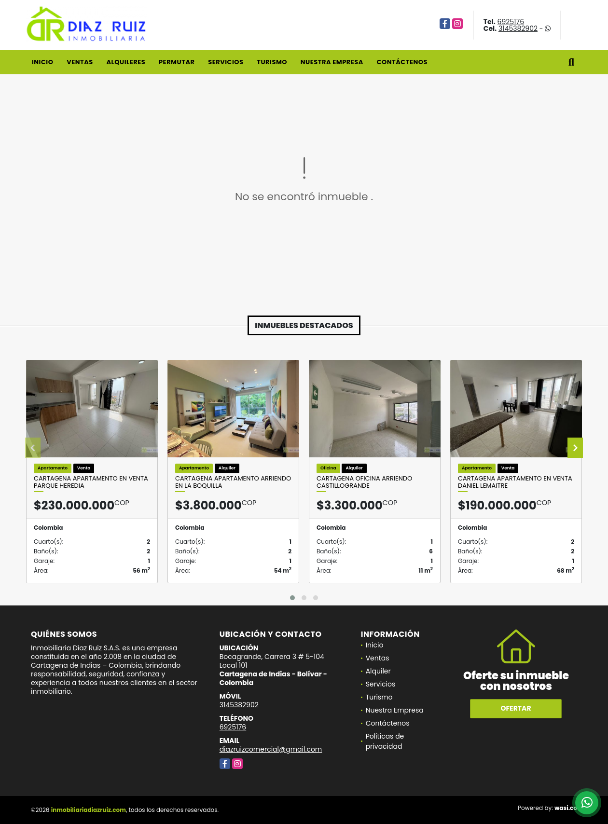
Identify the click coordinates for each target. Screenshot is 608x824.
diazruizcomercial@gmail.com (271, 749)
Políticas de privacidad (385, 741)
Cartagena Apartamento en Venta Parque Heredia (91, 482)
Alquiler (378, 671)
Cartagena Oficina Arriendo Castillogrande (364, 482)
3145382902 (518, 28)
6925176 (511, 22)
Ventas (80, 62)
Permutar (176, 62)
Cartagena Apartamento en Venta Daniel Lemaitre (515, 482)
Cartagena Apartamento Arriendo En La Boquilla (233, 482)
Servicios (225, 62)
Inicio (42, 62)
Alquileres (125, 62)
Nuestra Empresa (332, 62)
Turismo (272, 62)
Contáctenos (402, 62)
